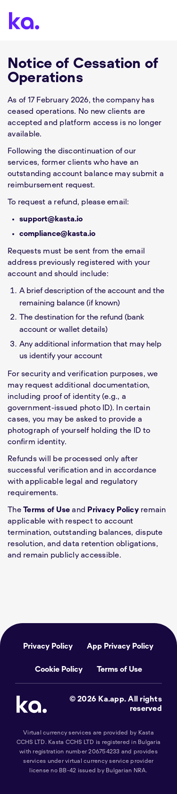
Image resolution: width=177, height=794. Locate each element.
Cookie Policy (59, 669)
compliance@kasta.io (57, 233)
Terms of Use (46, 510)
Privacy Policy (113, 510)
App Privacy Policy (120, 646)
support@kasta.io (51, 219)
